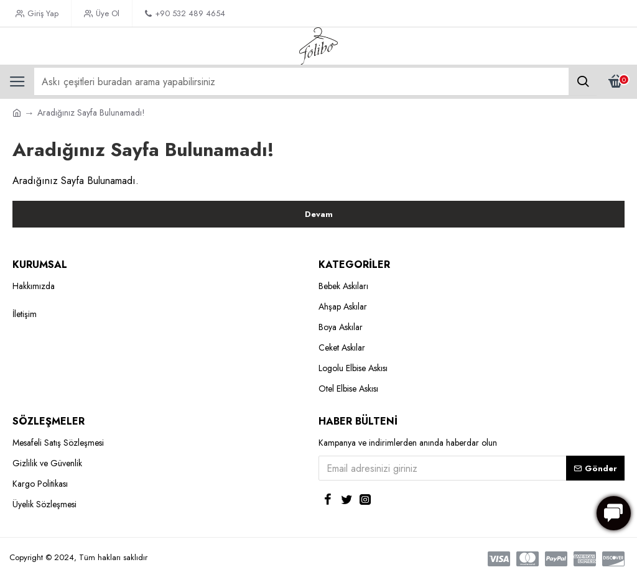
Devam (319, 214)
